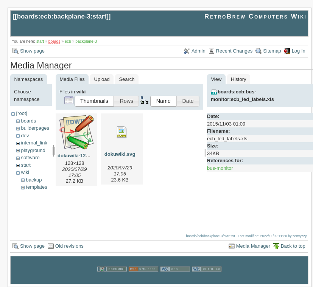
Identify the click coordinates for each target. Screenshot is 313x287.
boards (54, 41)
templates (36, 187)
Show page (32, 51)
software (30, 157)
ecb (68, 41)
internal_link (34, 143)
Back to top (293, 246)
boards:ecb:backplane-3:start (62, 16)
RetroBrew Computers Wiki (255, 16)
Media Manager (253, 246)
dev (25, 135)
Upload (102, 79)
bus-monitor (220, 168)
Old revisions (69, 246)
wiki (25, 172)
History (238, 79)
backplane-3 (86, 41)
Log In (298, 51)
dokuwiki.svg (119, 154)
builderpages (35, 128)
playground (33, 150)
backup (34, 180)
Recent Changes (234, 51)
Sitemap (272, 51)
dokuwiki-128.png (78, 155)
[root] (21, 113)
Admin (199, 51)
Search (126, 79)
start (40, 41)
